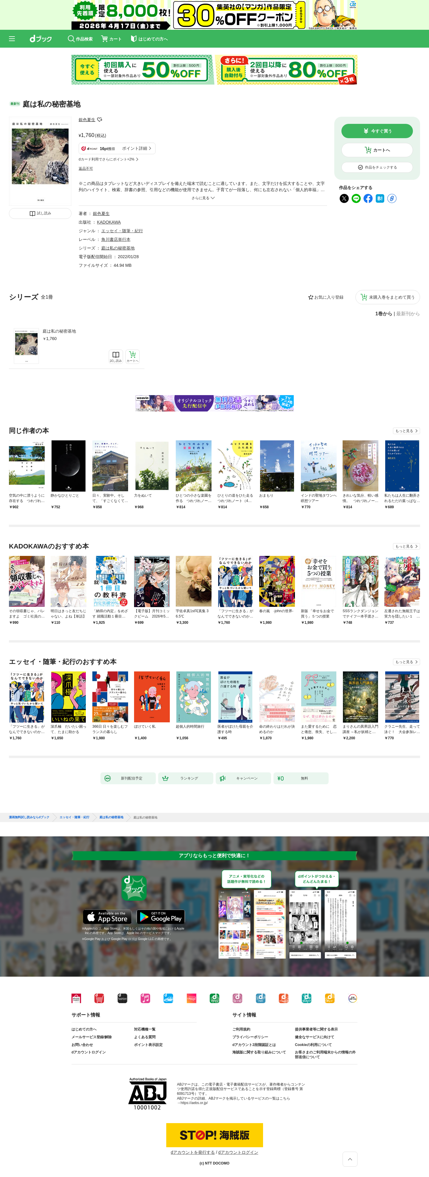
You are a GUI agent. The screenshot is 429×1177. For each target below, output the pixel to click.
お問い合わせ (82, 1045)
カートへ (381, 150)
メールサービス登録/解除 (92, 1037)
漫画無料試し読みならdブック (29, 817)
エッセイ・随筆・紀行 (122, 230)
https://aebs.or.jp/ (194, 1103)
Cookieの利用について (313, 1045)
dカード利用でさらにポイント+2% (106, 159)
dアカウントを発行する (193, 1152)
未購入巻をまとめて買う (392, 297)
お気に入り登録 (328, 297)
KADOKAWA (109, 222)
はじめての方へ (84, 1029)
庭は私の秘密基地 (59, 331)
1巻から (383, 313)
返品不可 (86, 168)
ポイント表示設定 (148, 1045)
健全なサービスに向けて (314, 1037)
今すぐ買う (381, 131)
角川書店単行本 (115, 239)
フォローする (99, 120)
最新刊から (408, 313)
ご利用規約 (241, 1029)
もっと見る (404, 431)
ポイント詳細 (134, 148)
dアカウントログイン (89, 1052)
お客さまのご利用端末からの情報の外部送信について (325, 1054)
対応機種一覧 (145, 1029)
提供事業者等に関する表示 (316, 1029)
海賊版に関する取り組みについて (259, 1052)
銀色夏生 (87, 119)
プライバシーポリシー (250, 1037)
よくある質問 (145, 1037)
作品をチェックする (381, 167)
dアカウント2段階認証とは (254, 1045)
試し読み (44, 213)
